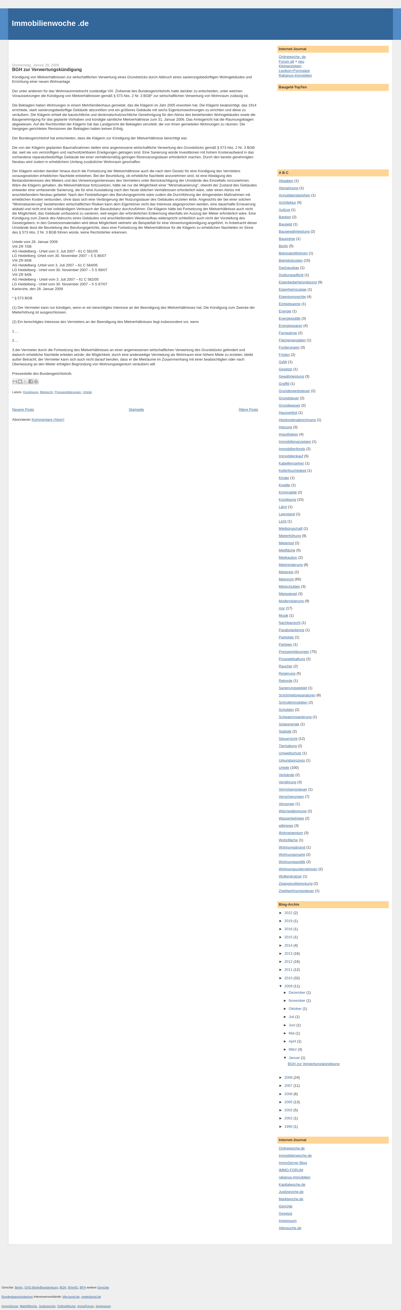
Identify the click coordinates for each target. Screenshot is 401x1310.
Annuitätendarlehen (294, 195)
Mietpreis (286, 572)
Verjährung (287, 782)
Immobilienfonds (292, 449)
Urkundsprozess (292, 760)
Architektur (287, 202)
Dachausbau (289, 268)
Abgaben (286, 181)
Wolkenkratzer (290, 876)
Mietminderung (291, 565)
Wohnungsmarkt (292, 854)
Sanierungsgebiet (293, 688)
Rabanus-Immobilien (295, 75)
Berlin (283, 246)
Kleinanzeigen (290, 66)
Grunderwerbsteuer (294, 391)
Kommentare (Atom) (48, 419)
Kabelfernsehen (291, 463)
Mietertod (286, 543)
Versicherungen (291, 796)
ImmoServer (10, 1306)
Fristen (284, 355)
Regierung (287, 673)
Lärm (283, 507)
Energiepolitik (289, 318)
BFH (83, 1287)
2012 (289, 961)
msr (282, 608)
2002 (289, 1118)
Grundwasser (289, 405)
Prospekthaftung (292, 659)
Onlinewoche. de (292, 57)
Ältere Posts (248, 409)
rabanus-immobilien (294, 1177)
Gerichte (285, 1206)
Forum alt (286, 61)
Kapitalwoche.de (292, 1184)
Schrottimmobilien (293, 702)
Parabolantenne (291, 630)
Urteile (87, 392)
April (293, 1041)
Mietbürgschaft (290, 528)
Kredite (284, 485)
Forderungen (289, 347)
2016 (289, 929)
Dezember (298, 992)
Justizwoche (47, 1306)
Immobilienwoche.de (295, 1155)
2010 (289, 978)
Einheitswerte (289, 304)
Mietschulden (289, 586)
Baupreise (287, 239)
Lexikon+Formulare (294, 71)
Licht (282, 521)
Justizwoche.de (291, 1192)
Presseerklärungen (68, 392)
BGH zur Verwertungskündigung (47, 69)
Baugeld (285, 224)
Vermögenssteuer (293, 789)
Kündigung (30, 392)
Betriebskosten (291, 260)
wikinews (286, 825)
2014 (289, 945)
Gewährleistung (291, 376)
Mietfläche (287, 550)
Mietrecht (46, 392)
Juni (292, 1025)
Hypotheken (288, 434)
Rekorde (285, 681)
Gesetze (285, 369)
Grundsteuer (289, 398)
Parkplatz (286, 637)
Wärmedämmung (293, 811)
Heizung (285, 427)
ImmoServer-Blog (293, 1163)
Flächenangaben (292, 340)
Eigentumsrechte (292, 297)
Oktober (296, 1009)
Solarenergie (289, 724)
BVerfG (73, 1287)
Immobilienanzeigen (295, 441)
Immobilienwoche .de (50, 23)
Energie (285, 311)
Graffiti (284, 383)
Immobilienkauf (291, 456)
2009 (289, 986)
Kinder (284, 478)
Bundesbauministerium (17, 1296)
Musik (283, 615)
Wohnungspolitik (292, 862)
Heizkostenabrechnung (297, 420)
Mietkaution (288, 557)
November (298, 1000)
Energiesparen (290, 326)
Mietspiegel (288, 594)
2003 (289, 1110)
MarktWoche (28, 1306)
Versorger (286, 804)
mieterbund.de (91, 1296)
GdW (283, 362)
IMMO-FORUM (291, 1170)
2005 (289, 1102)
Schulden (286, 710)
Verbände (286, 775)
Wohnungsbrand (292, 847)
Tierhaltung (288, 746)
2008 (289, 1077)
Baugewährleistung (294, 231)
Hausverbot (288, 412)
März (293, 1049)
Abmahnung (288, 188)
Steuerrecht (288, 739)
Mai (292, 1033)
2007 (289, 1085)
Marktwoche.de (291, 1199)
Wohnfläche (288, 840)
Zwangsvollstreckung (295, 883)
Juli (292, 1017)
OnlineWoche (66, 1306)
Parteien (285, 644)
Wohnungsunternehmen (298, 869)
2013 (289, 953)
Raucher (285, 666)
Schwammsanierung (295, 717)
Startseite (136, 409)
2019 (289, 921)
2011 (289, 970)
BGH (63, 1287)
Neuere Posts (23, 409)
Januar (295, 1058)
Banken (285, 217)
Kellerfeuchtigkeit (292, 470)
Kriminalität (288, 492)
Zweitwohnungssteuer (296, 891)
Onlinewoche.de (292, 1148)
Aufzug (284, 210)
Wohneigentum (291, 833)
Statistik (285, 731)
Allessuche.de (290, 1228)
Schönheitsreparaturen (297, 695)
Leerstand (287, 514)
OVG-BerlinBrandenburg (41, 1287)
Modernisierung (291, 601)
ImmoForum (85, 1306)
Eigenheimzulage (293, 289)
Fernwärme (288, 333)
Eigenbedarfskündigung (298, 282)
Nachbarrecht (289, 623)
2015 (289, 937)
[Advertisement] (77, 48)
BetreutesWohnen (293, 253)
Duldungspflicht (291, 275)
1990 (289, 1126)
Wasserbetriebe (291, 818)
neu (301, 61)
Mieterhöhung (290, 536)
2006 (289, 1094)
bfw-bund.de (71, 1296)
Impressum (288, 1221)
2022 (289, 913)
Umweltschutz (290, 753)
